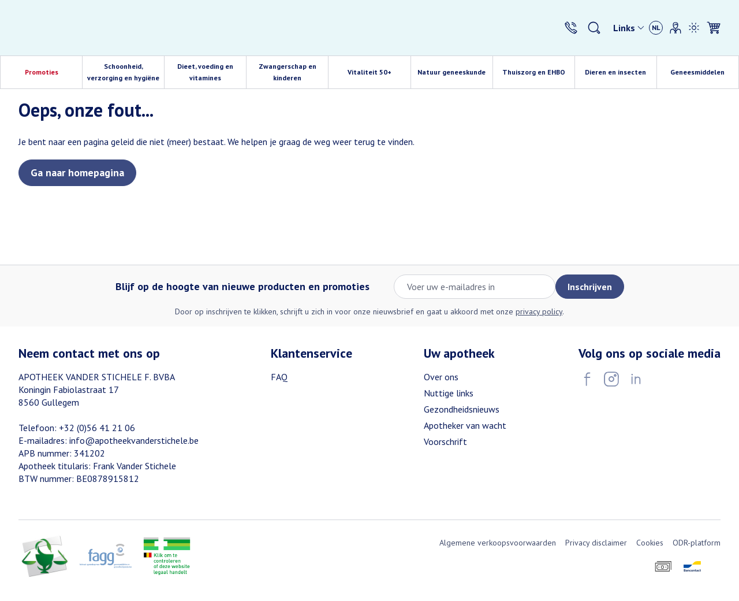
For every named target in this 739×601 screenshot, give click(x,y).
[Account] (675, 28)
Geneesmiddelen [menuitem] (704, 75)
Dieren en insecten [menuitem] (620, 75)
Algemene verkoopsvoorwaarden (497, 542)
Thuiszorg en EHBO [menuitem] (538, 75)
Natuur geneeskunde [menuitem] (454, 75)
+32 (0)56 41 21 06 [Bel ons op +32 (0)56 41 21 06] (97, 427)
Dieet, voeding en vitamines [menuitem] (211, 72)
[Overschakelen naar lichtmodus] (694, 28)
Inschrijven (590, 286)
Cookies (649, 542)
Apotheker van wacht (465, 425)
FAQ (279, 377)
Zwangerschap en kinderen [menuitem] (294, 72)
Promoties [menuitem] (41, 72)
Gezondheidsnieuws (461, 409)
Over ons (441, 377)
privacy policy (539, 311)
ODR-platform (697, 542)
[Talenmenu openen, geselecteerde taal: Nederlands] (656, 28)
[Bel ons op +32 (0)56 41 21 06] (571, 27)
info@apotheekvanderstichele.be (134, 440)
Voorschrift (445, 441)
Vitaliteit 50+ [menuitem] (379, 75)
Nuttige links (448, 393)
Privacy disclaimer (596, 542)
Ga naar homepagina (77, 172)
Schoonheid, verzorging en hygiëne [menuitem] (125, 72)
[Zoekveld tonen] (594, 28)
